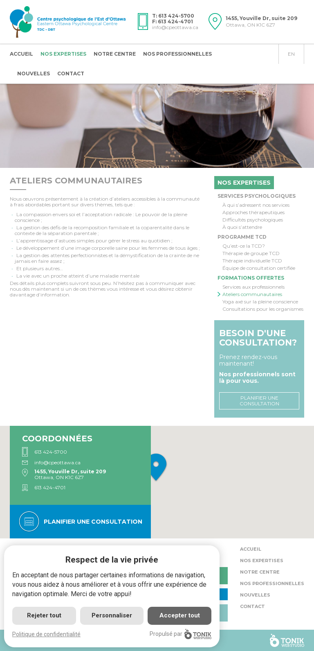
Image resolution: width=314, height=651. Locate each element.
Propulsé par (180, 634)
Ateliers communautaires (252, 294)
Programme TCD (242, 237)
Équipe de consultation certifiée (258, 268)
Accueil (21, 54)
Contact (70, 73)
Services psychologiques (257, 196)
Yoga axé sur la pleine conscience (260, 302)
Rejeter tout (44, 615)
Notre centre (115, 54)
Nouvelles (33, 73)
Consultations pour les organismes (262, 309)
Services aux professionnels (253, 287)
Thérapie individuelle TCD (252, 261)
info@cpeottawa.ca (175, 27)
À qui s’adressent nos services (255, 205)
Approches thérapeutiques (253, 212)
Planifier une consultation (259, 401)
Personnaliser (112, 615)
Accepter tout (179, 615)
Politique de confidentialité (46, 634)
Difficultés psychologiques (252, 220)
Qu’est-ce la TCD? (243, 246)
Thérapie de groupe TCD (251, 253)
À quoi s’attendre (242, 227)
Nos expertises (63, 54)
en (291, 54)
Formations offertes (251, 278)
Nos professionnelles (177, 54)
